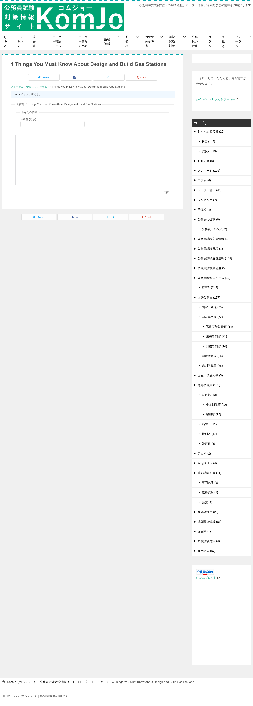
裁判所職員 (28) (212, 365)
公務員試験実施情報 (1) (213, 238)
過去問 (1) (204, 531)
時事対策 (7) (210, 287)
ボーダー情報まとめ (82, 41)
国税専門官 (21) (216, 336)
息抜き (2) (204, 453)
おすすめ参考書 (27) (211, 131)
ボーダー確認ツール (56, 41)
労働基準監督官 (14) (219, 326)
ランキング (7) (207, 200)
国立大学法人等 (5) (210, 375)
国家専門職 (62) (212, 317)
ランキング (20, 41)
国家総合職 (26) (212, 356)
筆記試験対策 (172, 41)
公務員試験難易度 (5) (212, 268)
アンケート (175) (209, 170)
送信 (166, 192)
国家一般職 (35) (212, 307)
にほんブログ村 (208, 578)
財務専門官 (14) (216, 346)
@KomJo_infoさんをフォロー (217, 99)
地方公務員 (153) (209, 385)
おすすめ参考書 (149, 41)
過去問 (34, 41)
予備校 (126, 41)
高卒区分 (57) (207, 551)
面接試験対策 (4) (209, 541)
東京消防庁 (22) (216, 404)
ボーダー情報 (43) (209, 190)
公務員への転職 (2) (214, 229)
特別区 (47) (209, 434)
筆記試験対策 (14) (209, 473)
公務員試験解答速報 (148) (215, 258)
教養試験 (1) (210, 492)
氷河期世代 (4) (207, 463)
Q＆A (5, 41)
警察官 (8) (208, 443)
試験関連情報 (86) (209, 521)
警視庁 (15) (213, 414)
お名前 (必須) (28, 119)
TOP (44, 682)
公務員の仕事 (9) (209, 219)
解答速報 (107, 41)
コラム (209, 41)
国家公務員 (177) (209, 297)
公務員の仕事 (195, 41)
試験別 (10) (209, 151)
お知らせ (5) (206, 161)
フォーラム (238, 41)
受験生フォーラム (36, 86)
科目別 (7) (208, 141)
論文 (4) (207, 502)
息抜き (223, 41)
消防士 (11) (209, 424)
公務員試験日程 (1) (210, 248)
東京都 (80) (209, 394)
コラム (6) (204, 180)
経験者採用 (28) (208, 512)
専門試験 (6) (210, 482)
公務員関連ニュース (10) (214, 278)
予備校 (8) (204, 209)
